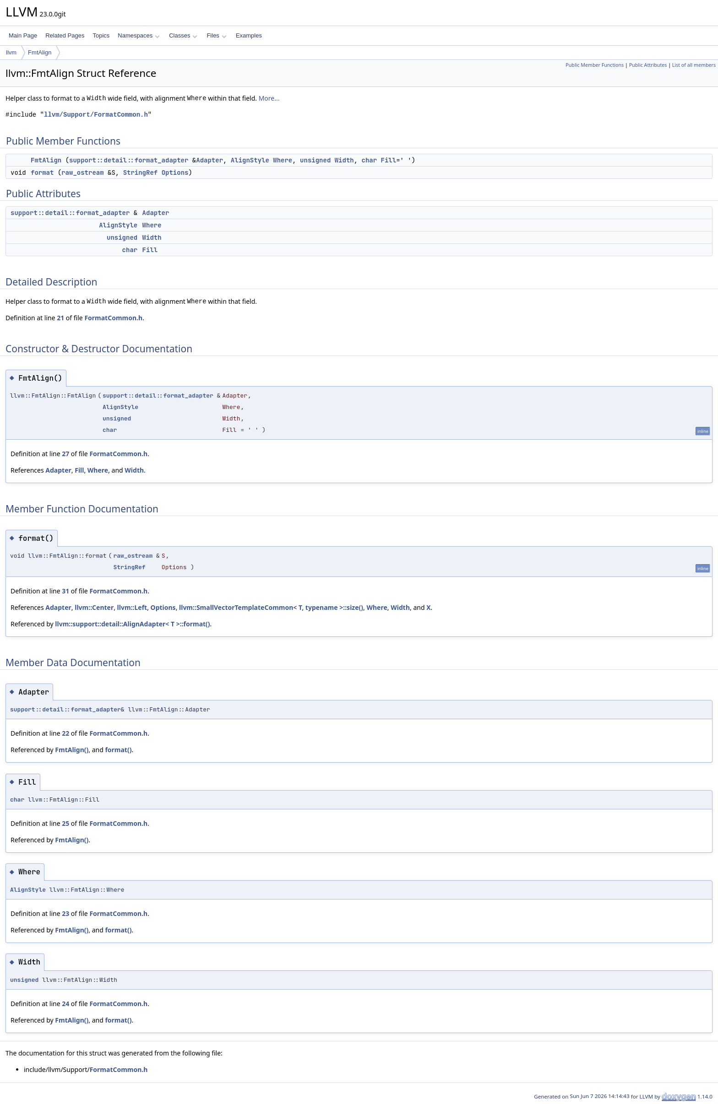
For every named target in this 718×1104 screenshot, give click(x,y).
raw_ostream (82, 172)
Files (216, 35)
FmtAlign (39, 52)
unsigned (315, 160)
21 (60, 317)
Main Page (23, 35)
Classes (183, 35)
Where (282, 160)
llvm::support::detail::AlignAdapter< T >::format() (132, 623)
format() (118, 749)
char (369, 160)
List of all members (694, 65)
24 (65, 1003)
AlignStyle (250, 160)
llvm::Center (94, 607)
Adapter (209, 160)
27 (65, 453)
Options (175, 172)
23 (65, 913)
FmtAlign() (71, 749)
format (42, 172)
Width (344, 160)
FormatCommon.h (113, 317)
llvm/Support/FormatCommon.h (96, 114)
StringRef (140, 172)
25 (65, 823)
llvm (11, 52)
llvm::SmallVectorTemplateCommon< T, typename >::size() (271, 607)
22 (65, 733)
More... (269, 98)
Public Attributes (648, 65)
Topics (100, 35)
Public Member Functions (595, 65)
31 (65, 591)
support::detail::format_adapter (128, 160)
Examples (249, 35)
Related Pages (64, 35)
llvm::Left (132, 607)
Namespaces (138, 35)
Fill (389, 160)
